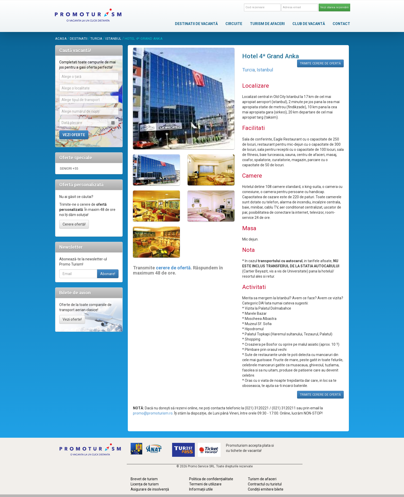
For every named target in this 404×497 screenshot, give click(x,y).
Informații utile (201, 489)
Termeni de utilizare (205, 484)
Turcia (96, 38)
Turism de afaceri (262, 479)
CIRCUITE (233, 24)
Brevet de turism (144, 479)
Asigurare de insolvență (150, 489)
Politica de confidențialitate (211, 479)
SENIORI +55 (69, 168)
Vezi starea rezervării (334, 7)
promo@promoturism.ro (153, 413)
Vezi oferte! (72, 319)
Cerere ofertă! (74, 224)
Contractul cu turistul (265, 484)
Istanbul (113, 38)
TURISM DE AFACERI (267, 24)
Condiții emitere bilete (265, 489)
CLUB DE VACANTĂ (308, 24)
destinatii (78, 38)
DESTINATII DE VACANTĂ (196, 24)
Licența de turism (145, 484)
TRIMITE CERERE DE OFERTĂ (320, 63)
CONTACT (341, 24)
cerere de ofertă (173, 267)
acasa (61, 38)
